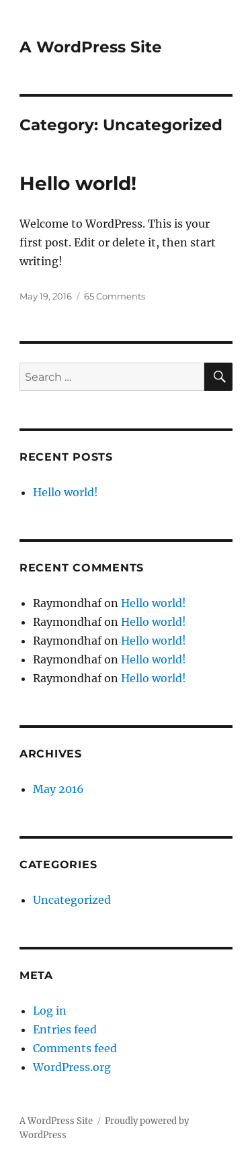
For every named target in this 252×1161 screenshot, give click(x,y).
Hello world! (77, 183)
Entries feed (65, 1029)
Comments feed (75, 1048)
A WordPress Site (90, 47)
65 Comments (114, 296)
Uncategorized (72, 900)
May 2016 (58, 789)
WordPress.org (72, 1067)
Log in (50, 1010)
